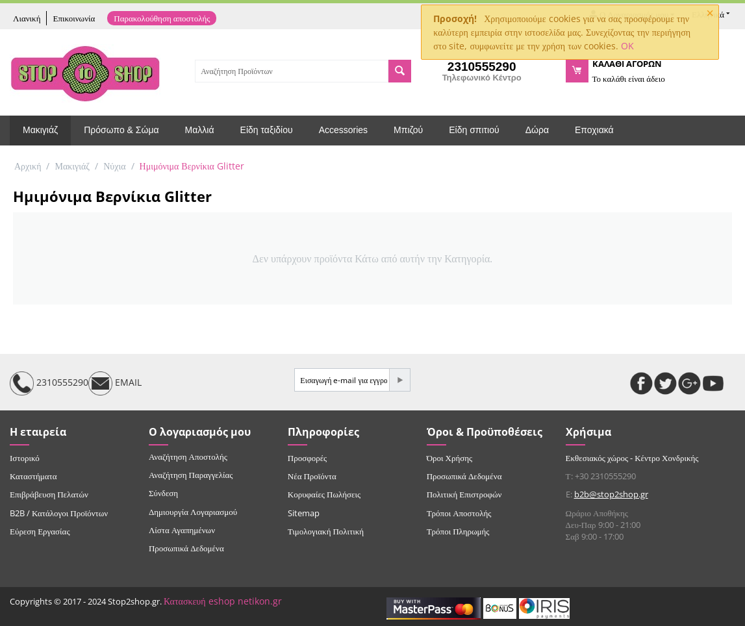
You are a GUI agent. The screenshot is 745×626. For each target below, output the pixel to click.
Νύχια (114, 166)
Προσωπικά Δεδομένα (186, 548)
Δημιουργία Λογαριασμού (193, 512)
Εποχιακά (594, 130)
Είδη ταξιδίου (266, 130)
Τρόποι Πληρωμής (458, 531)
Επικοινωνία (74, 18)
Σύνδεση (163, 493)
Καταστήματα (33, 476)
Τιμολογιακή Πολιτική (326, 531)
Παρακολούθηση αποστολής (162, 18)
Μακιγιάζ (40, 130)
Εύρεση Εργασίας (40, 531)
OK (627, 46)
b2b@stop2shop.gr (611, 494)
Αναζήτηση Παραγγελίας (191, 475)
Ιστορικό (25, 458)
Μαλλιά (199, 130)
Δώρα (537, 130)
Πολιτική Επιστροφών (464, 494)
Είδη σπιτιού (474, 130)
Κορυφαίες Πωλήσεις (324, 494)
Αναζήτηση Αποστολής (188, 456)
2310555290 (49, 383)
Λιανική (26, 18)
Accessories (343, 130)
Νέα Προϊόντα (312, 476)
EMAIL (115, 383)
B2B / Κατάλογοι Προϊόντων (59, 513)
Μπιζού (408, 130)
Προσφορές (307, 458)
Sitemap (304, 513)
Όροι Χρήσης (450, 458)
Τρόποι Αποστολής (459, 513)
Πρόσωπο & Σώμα (121, 130)
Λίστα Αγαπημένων (182, 530)
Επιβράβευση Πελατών (49, 494)
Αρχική (27, 166)
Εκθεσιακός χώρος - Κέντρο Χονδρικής (632, 458)
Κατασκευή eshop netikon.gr (223, 601)
